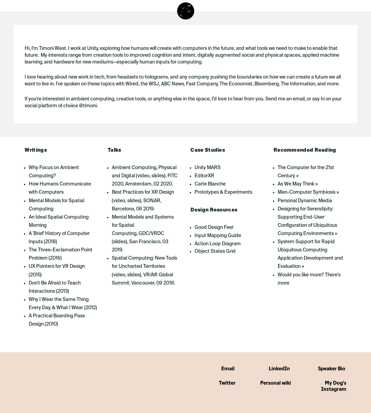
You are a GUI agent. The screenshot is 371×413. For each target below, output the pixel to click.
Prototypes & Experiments (223, 192)
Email (228, 369)
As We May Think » (298, 184)
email (299, 99)
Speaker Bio (332, 369)
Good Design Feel (214, 227)
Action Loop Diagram (218, 244)
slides (157, 176)
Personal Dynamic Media (305, 200)
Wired (131, 84)
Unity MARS (208, 167)
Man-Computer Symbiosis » (308, 192)
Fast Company (201, 84)
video (143, 176)
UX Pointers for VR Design (57, 266)
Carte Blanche (210, 184)
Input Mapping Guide (218, 235)
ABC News (172, 84)
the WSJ (150, 84)
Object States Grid (215, 251)
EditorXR (204, 176)
